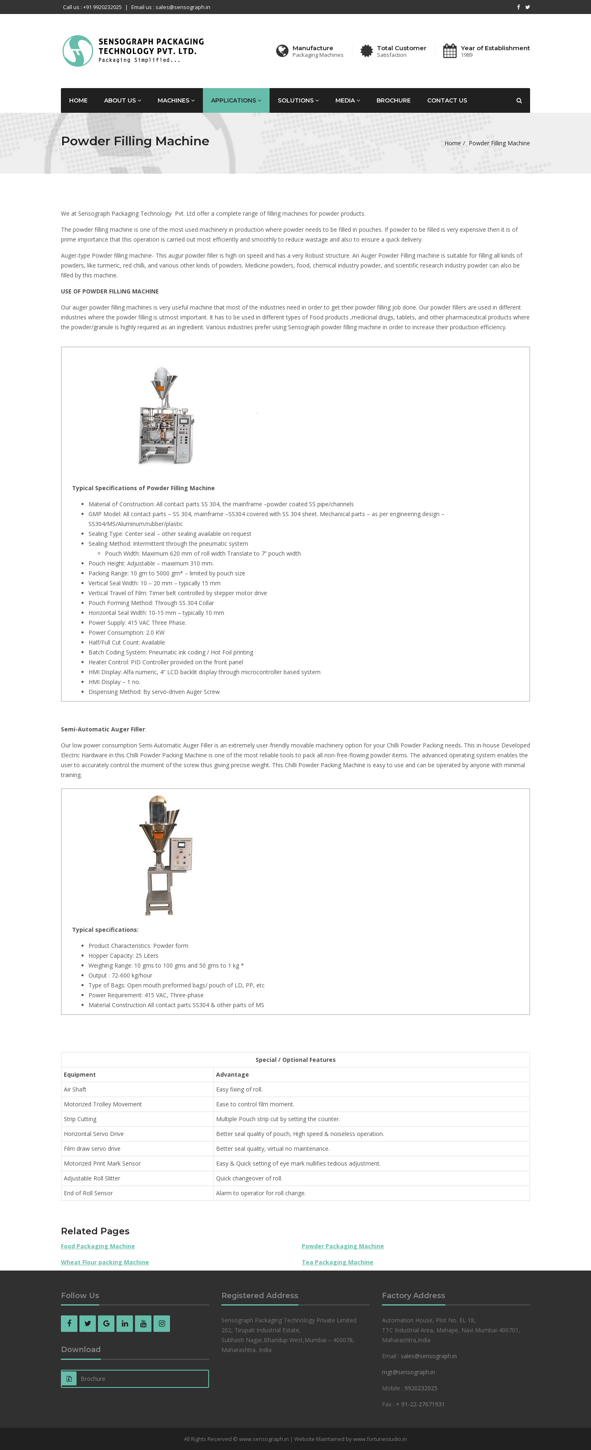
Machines (176, 100)
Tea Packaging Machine (337, 1262)
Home (78, 100)
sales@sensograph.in (429, 1356)
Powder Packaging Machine (343, 1246)
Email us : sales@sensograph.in (170, 7)
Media (347, 100)
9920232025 (421, 1388)
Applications (236, 100)
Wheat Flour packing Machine (105, 1262)
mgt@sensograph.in (408, 1372)
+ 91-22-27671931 (420, 1404)
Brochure (394, 100)
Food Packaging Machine (98, 1246)
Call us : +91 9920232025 (92, 7)
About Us (122, 100)
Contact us (447, 100)
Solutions (298, 100)
